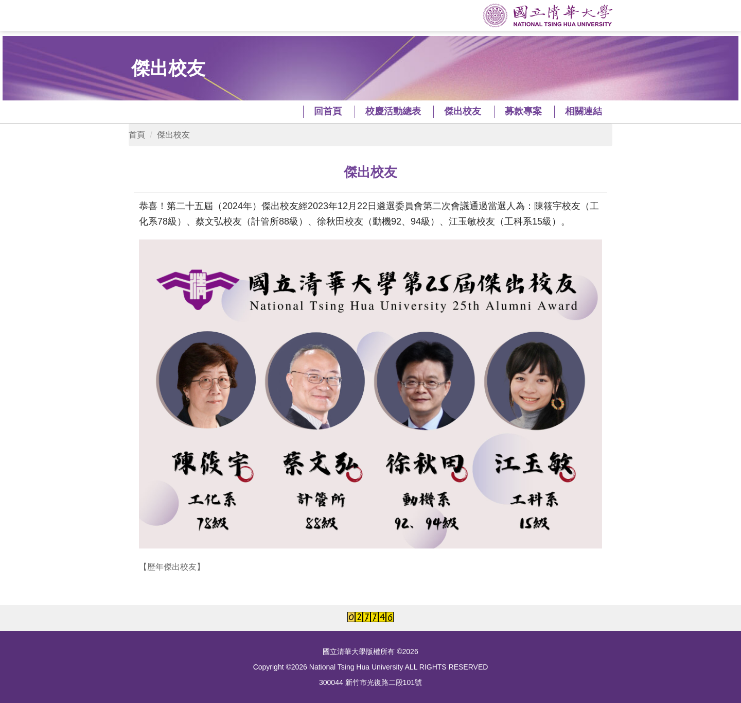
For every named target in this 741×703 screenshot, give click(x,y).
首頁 (137, 134)
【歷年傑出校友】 (172, 566)
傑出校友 (173, 134)
